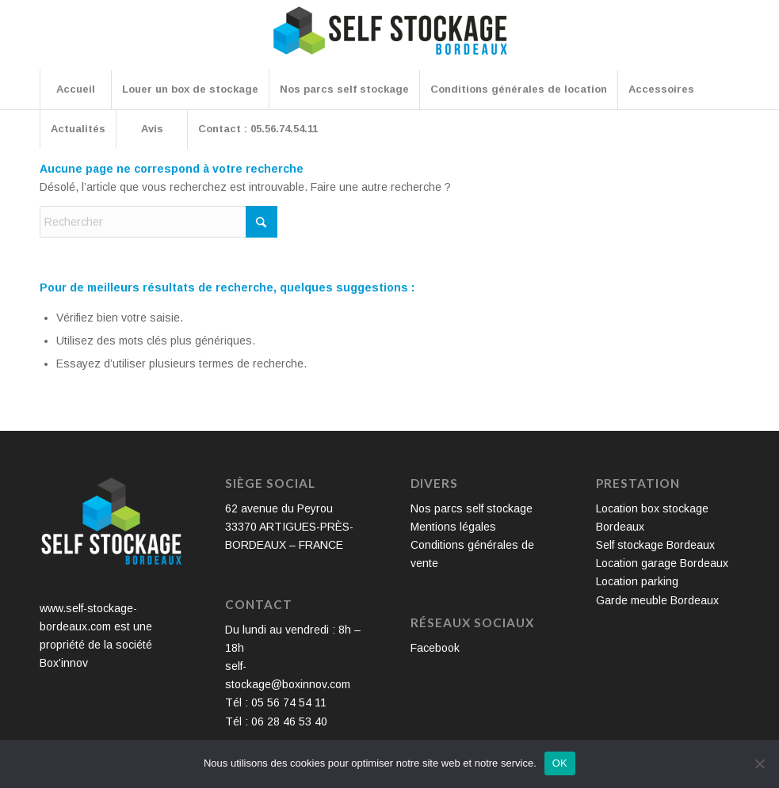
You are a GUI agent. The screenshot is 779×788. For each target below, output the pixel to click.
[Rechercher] (158, 222)
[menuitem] (75, 89)
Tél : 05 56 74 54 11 (275, 702)
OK (559, 763)
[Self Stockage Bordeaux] (390, 41)
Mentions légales (453, 526)
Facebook (435, 647)
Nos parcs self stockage (472, 508)
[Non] (759, 763)
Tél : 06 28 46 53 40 (276, 721)
